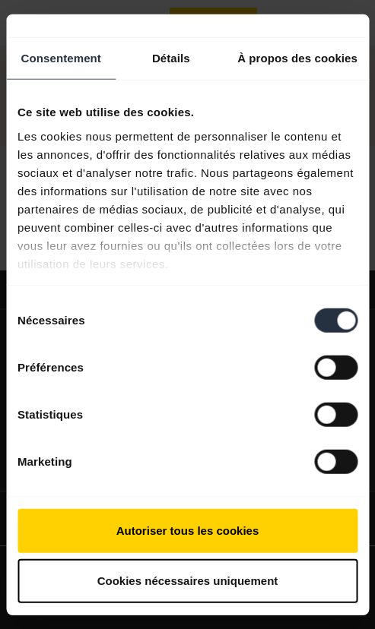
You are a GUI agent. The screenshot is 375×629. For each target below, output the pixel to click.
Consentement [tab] (61, 58)
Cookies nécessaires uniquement (187, 580)
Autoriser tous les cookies (187, 530)
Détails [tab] (171, 58)
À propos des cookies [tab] (297, 58)
